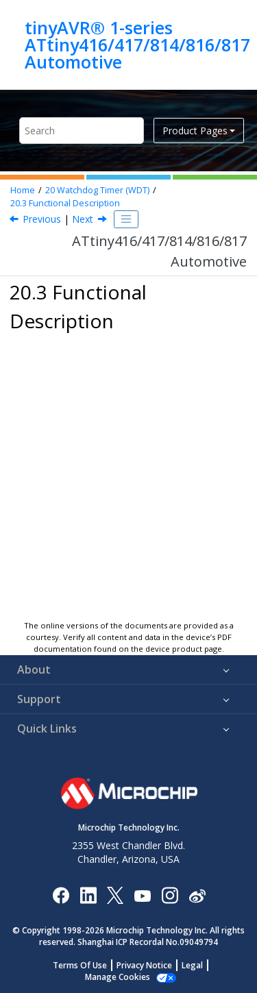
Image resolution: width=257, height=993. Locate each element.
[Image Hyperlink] (142, 894)
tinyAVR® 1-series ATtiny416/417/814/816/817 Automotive (137, 45)
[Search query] (81, 130)
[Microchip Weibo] (197, 894)
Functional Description (65, 203)
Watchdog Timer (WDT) (97, 190)
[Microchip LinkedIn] (88, 894)
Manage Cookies (117, 977)
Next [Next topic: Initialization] (82, 218)
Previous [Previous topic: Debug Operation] (42, 218)
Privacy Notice (144, 965)
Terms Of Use (80, 965)
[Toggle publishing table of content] (126, 219)
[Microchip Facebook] (60, 894)
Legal (192, 965)
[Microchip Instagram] (169, 894)
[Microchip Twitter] (115, 894)
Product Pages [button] (195, 130)
